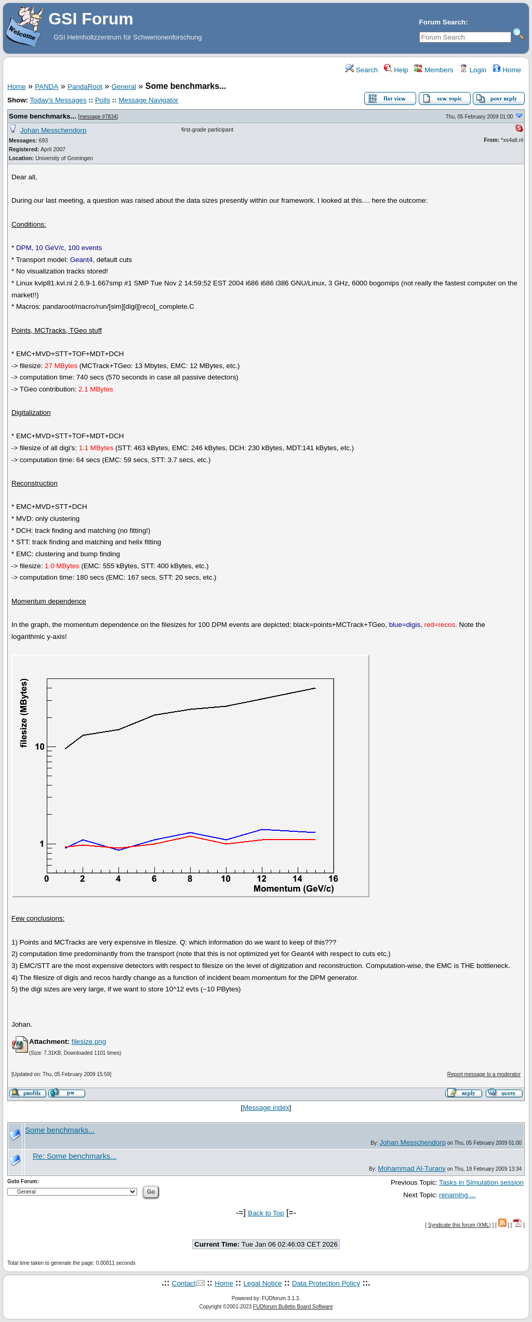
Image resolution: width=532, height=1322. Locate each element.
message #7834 (97, 117)
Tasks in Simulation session (481, 1182)
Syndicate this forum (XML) (459, 1225)
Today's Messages (58, 100)
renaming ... (457, 1195)
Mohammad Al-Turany (412, 1168)
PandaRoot (85, 86)
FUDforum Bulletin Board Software (292, 1307)
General (124, 86)
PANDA (46, 86)
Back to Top (266, 1213)
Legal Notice (262, 1283)
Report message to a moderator (484, 1074)
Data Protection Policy (326, 1283)
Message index (266, 1107)
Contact (184, 1283)
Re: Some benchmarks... (74, 1156)
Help (396, 70)
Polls (102, 100)
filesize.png (88, 1041)
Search (361, 70)
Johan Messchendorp (53, 130)
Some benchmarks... (42, 116)
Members (433, 70)
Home (507, 70)
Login (472, 70)
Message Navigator (148, 100)
